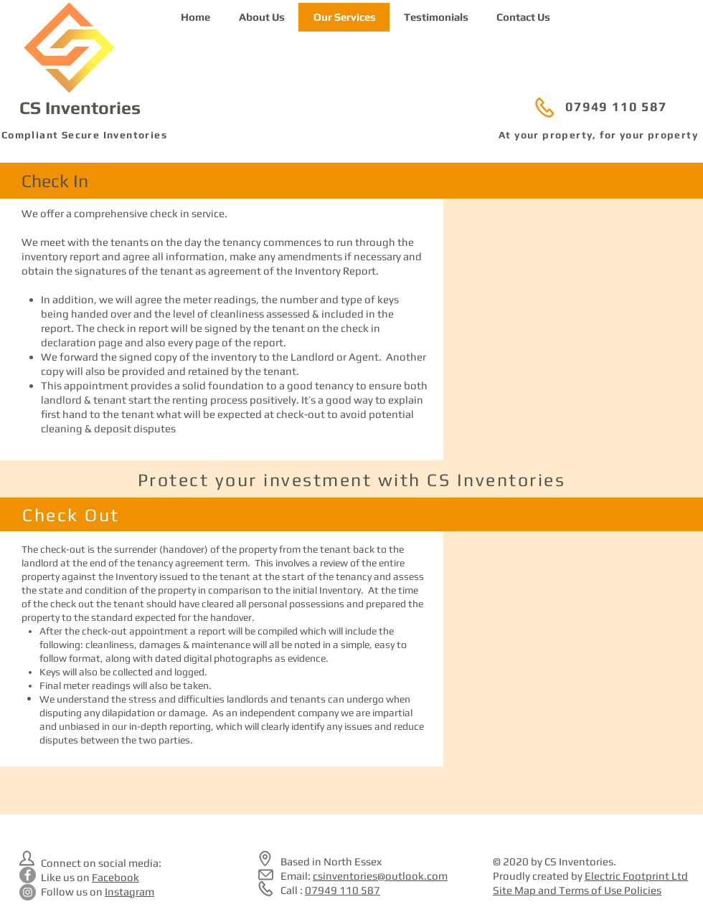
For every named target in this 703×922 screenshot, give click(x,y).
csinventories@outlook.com (380, 876)
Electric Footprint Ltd (636, 876)
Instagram (129, 891)
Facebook (115, 877)
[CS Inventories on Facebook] (27, 875)
